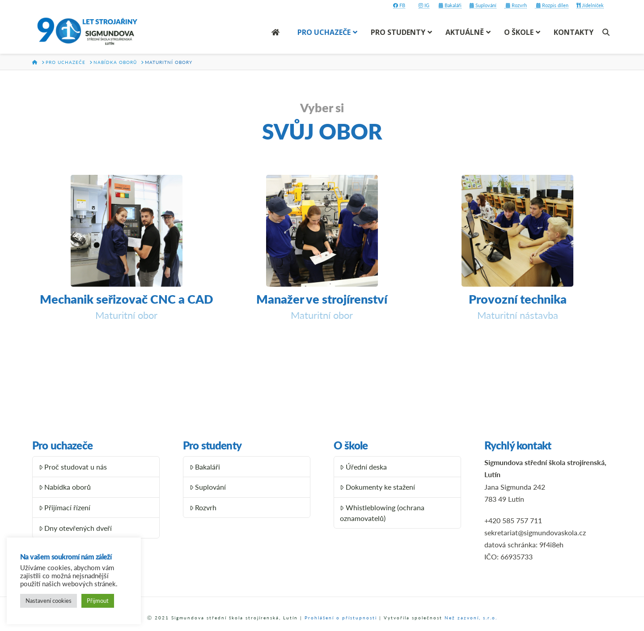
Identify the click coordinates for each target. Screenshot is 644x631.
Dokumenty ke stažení (377, 487)
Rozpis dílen (551, 5)
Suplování (483, 5)
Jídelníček (590, 5)
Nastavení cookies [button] (48, 600)
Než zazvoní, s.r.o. (471, 617)
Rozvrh (515, 5)
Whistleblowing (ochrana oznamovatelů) (382, 512)
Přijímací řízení (65, 507)
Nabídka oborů (65, 487)
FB (399, 5)
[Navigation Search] (607, 32)
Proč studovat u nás (73, 466)
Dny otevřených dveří (75, 528)
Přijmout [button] (98, 600)
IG (424, 5)
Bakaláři (450, 5)
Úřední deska (363, 466)
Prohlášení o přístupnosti (341, 617)
